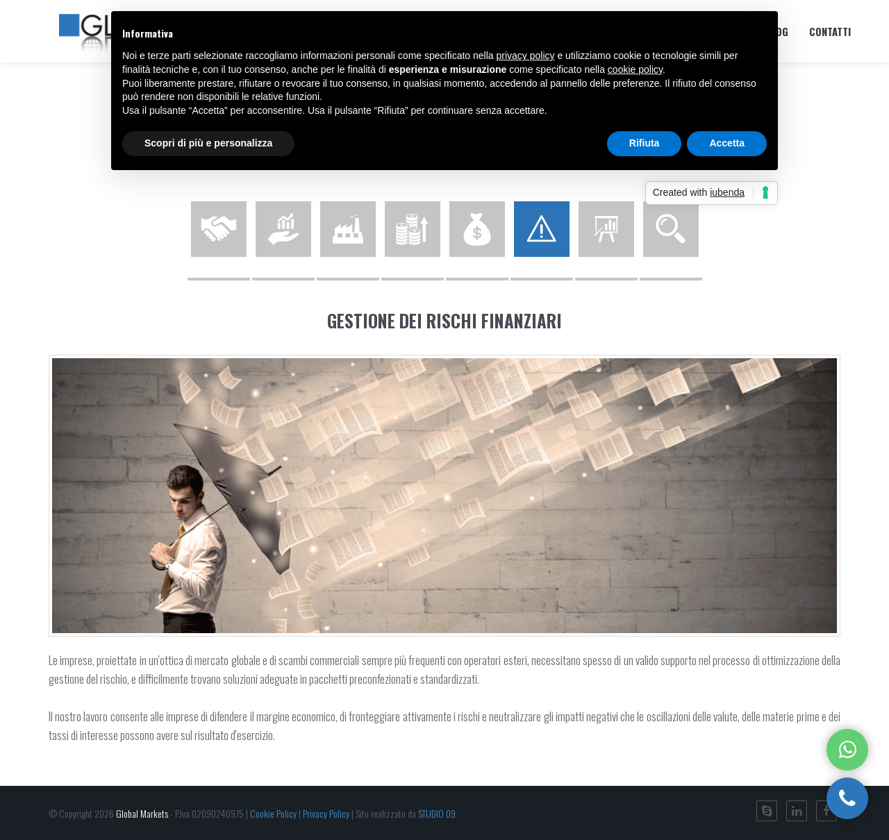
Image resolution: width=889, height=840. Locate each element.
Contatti (830, 31)
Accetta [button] (727, 143)
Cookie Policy (273, 813)
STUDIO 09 (437, 813)
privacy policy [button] (526, 55)
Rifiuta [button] (644, 143)
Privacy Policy (326, 813)
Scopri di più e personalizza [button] (208, 143)
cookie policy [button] (635, 69)
